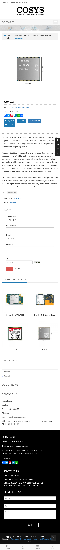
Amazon (9, 125)
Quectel (7, 376)
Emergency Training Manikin (22, 539)
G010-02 (45, 349)
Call (22, 546)
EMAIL (22, 121)
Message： (10, 244)
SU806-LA (13, 202)
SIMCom (7, 367)
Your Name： (11, 226)
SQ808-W (17, 198)
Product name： (12, 216)
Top (52, 546)
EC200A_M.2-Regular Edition (45, 315)
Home (9, 36)
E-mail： (9, 235)
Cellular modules (21, 36)
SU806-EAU (11, 192)
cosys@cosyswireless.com (17, 417)
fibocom (33, 36)
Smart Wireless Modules (21, 107)
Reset (17, 269)
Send (9, 269)
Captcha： (10, 258)
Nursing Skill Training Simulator (45, 539)
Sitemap (30, 542)
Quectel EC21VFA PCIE (15, 315)
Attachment (34, 121)
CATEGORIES (8, 22)
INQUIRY (9, 121)
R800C (15, 349)
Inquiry (37, 546)
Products (11, 471)
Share (7, 546)
